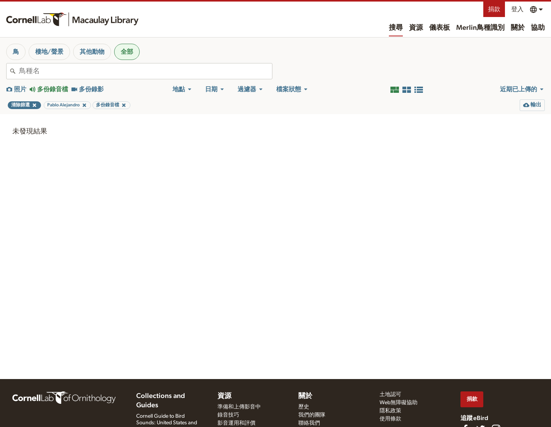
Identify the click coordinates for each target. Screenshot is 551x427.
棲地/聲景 (49, 52)
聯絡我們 (309, 423)
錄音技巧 (228, 415)
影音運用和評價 (236, 423)
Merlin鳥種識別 (480, 27)
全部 (127, 52)
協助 (538, 27)
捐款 (494, 9)
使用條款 (390, 419)
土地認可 (390, 394)
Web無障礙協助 (399, 402)
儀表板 (439, 27)
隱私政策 (390, 410)
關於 (518, 27)
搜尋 (396, 27)
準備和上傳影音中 (239, 407)
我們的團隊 (311, 415)
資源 (416, 27)
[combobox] (145, 71)
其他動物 (92, 52)
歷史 (303, 407)
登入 (517, 9)
